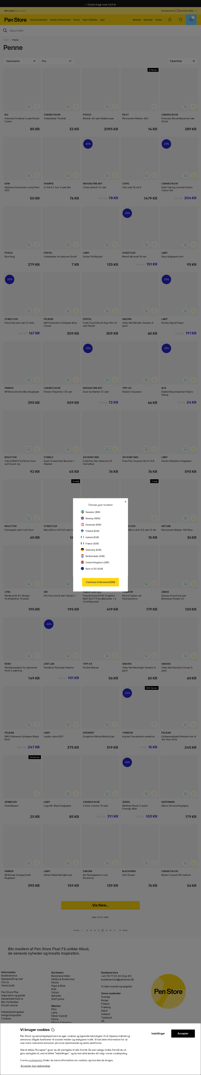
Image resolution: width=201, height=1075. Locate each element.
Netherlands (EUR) (93, 556)
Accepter (183, 1033)
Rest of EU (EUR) (92, 568)
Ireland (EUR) (90, 537)
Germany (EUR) (91, 550)
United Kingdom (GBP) (95, 562)
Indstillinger (158, 1033)
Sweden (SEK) (90, 512)
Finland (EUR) (90, 531)
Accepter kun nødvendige (35, 1065)
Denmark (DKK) (91, 524)
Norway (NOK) (90, 518)
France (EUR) (90, 543)
